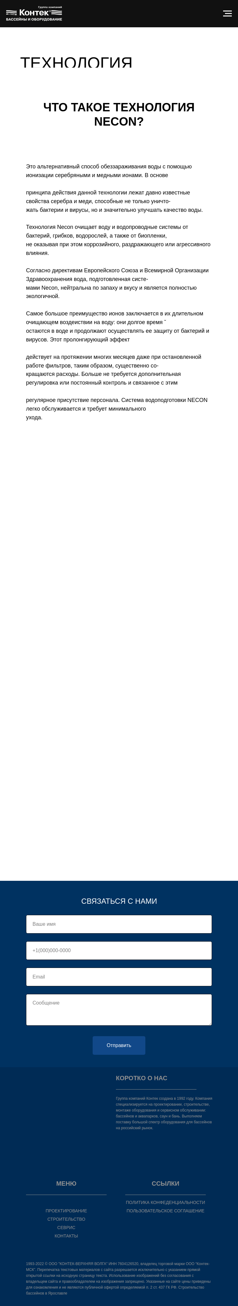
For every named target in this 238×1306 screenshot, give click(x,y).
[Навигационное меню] (227, 14)
